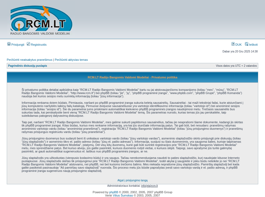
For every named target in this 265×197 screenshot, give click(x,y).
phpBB (113, 192)
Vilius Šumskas (123, 195)
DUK (236, 44)
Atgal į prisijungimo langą (132, 180)
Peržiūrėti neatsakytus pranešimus (29, 59)
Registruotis (37, 44)
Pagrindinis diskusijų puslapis (27, 65)
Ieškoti (251, 44)
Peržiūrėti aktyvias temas (71, 59)
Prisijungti (15, 44)
